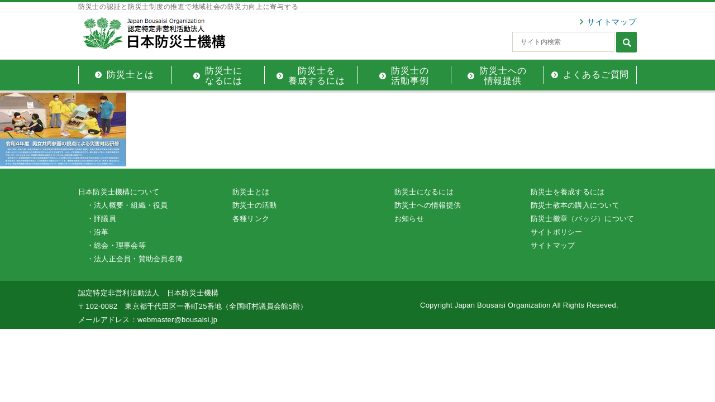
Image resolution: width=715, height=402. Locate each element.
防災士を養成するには (567, 192)
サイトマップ (612, 21)
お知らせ (409, 218)
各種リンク (250, 218)
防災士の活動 (254, 205)
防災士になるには (424, 192)
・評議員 (101, 218)
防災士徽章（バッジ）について (582, 218)
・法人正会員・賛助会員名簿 (135, 259)
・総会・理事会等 (116, 245)
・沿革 (98, 232)
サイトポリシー (557, 232)
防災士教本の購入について (575, 205)
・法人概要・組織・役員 (127, 205)
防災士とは (250, 192)
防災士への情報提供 (427, 205)
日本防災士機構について (119, 192)
